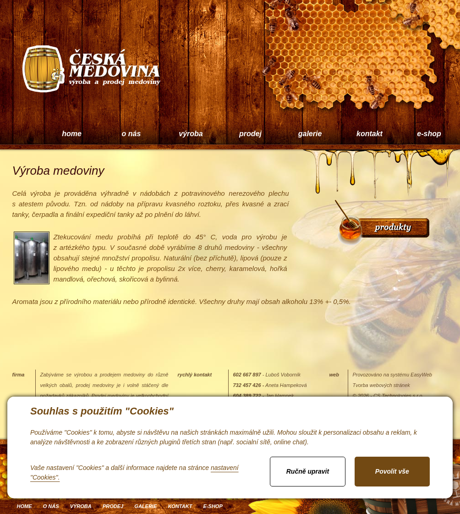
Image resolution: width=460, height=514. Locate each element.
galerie (310, 134)
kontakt (369, 134)
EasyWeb (421, 374)
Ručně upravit (307, 471)
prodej (250, 134)
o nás (131, 134)
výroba (191, 134)
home (72, 134)
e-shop (213, 506)
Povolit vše (392, 471)
